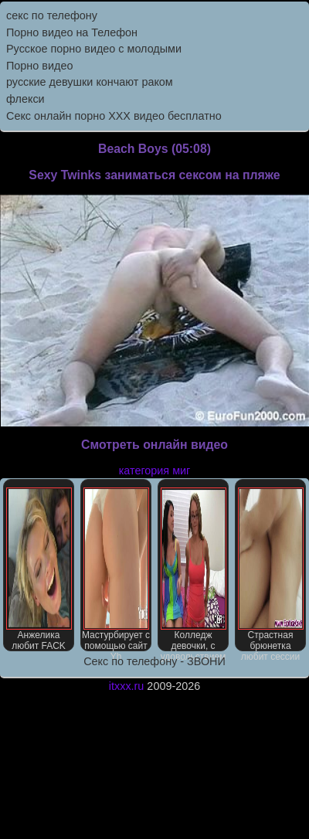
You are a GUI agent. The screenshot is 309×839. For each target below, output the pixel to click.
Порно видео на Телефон (72, 32)
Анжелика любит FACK (39, 569)
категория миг (155, 470)
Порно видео (39, 65)
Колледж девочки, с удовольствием (193, 569)
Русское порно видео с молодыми (94, 48)
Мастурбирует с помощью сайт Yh (116, 569)
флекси (25, 99)
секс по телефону (51, 15)
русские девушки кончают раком (89, 82)
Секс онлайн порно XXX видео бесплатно (114, 116)
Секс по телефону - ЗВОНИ (154, 661)
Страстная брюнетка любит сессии (271, 569)
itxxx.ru (126, 686)
